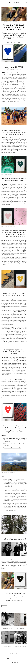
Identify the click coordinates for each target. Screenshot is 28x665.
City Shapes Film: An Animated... (7, 645)
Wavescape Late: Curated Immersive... (20, 645)
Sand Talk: (15, 438)
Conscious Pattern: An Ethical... (20, 627)
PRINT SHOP (18, 77)
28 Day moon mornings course (11, 490)
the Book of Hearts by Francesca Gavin (14, 188)
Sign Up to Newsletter (14, 658)
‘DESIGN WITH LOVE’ (11, 561)
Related (3, 612)
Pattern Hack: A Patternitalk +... (7, 627)
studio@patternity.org (14, 654)
